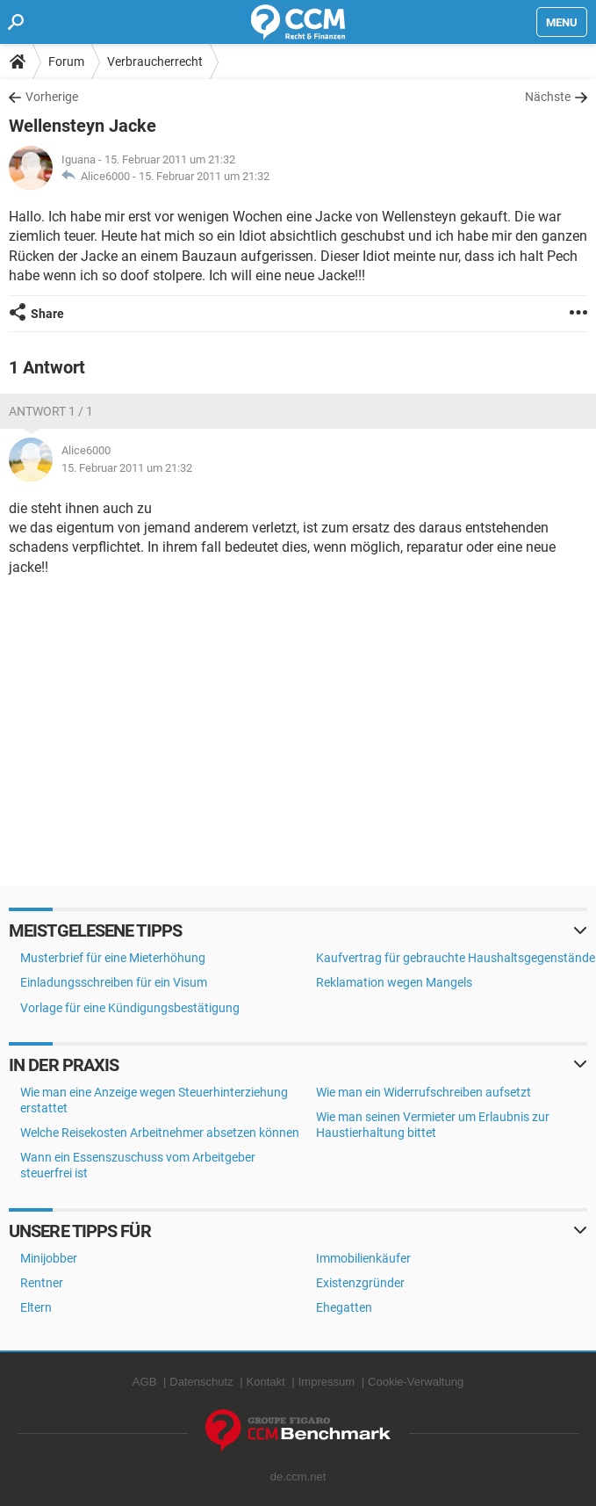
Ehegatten (344, 1307)
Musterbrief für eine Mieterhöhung (112, 958)
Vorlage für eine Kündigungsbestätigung (130, 1008)
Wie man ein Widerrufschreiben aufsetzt (423, 1092)
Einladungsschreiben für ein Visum (113, 982)
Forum (66, 61)
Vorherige (51, 97)
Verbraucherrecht (155, 61)
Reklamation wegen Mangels (394, 982)
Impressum (326, 1381)
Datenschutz (201, 1381)
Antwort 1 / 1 (51, 411)
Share (47, 314)
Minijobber (48, 1258)
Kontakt (266, 1381)
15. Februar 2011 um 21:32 (204, 176)
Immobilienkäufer (363, 1258)
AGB (144, 1381)
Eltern (36, 1307)
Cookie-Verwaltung (415, 1381)
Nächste (548, 97)
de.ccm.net (298, 1476)
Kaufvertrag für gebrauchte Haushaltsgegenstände (455, 958)
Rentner (41, 1283)
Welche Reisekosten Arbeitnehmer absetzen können (159, 1133)
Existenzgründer (360, 1283)
